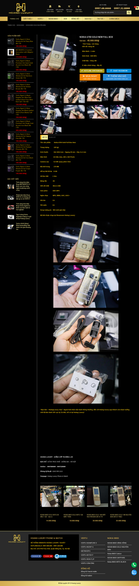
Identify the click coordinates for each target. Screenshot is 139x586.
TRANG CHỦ (14, 19)
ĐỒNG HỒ (75, 19)
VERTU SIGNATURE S (89, 543)
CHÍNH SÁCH (114, 19)
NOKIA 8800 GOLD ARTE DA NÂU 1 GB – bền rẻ (49, 516)
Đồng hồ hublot (86, 576)
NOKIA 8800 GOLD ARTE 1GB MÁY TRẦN (73, 516)
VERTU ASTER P (87, 555)
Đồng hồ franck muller (89, 571)
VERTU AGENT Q (87, 547)
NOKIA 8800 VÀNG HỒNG (117, 543)
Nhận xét (52, 137)
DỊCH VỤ (89, 19)
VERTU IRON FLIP (87, 559)
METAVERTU (85, 551)
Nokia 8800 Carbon (114, 554)
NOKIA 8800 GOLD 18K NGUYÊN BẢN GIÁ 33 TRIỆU (120, 516)
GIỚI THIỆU (28, 19)
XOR (65, 19)
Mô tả (44, 137)
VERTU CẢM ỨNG (87, 563)
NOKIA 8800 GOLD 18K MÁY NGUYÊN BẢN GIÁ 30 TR (96, 516)
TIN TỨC (101, 19)
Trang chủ (11, 25)
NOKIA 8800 (54, 19)
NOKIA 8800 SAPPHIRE (116, 558)
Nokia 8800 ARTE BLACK (116, 562)
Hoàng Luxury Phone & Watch (57, 476)
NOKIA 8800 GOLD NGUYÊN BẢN (36, 25)
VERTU (41, 19)
